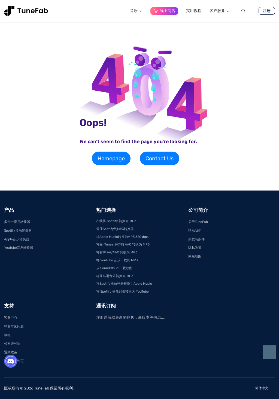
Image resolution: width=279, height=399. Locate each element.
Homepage (111, 158)
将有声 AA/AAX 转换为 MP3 (116, 252)
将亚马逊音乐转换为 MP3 (114, 276)
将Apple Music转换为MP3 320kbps (122, 237)
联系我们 (194, 230)
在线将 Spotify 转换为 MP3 (116, 221)
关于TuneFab (198, 222)
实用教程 (193, 10)
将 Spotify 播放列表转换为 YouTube (122, 291)
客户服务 (219, 10)
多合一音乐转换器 (17, 222)
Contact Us (159, 158)
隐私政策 (194, 248)
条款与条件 (196, 239)
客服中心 (10, 318)
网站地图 (194, 256)
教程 (7, 335)
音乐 (136, 10)
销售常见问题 (14, 326)
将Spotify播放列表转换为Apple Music (124, 284)
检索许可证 (12, 343)
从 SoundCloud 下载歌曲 (114, 268)
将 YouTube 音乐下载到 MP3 (117, 260)
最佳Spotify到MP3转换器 (115, 229)
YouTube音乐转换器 (18, 248)
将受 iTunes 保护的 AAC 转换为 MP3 (123, 244)
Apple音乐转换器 (16, 239)
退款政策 (10, 352)
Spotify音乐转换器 (18, 230)
